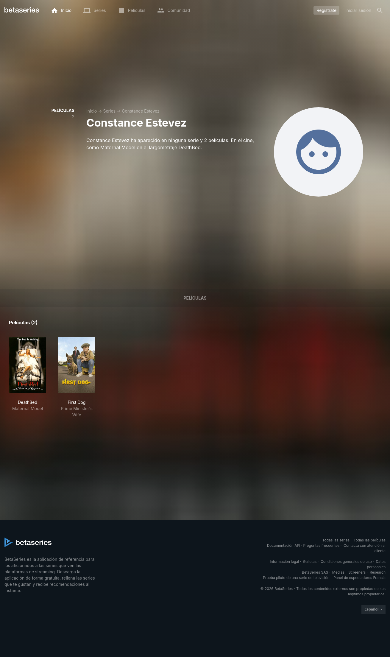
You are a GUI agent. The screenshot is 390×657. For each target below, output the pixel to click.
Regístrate (326, 10)
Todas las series (336, 540)
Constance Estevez (141, 110)
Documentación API (283, 545)
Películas (194, 298)
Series (109, 110)
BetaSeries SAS (315, 572)
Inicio (91, 110)
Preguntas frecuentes (321, 545)
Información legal (284, 561)
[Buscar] (380, 10)
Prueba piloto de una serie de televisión (296, 577)
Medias (338, 572)
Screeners (357, 572)
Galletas (310, 561)
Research (378, 572)
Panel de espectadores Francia (359, 577)
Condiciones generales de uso (346, 561)
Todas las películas (370, 540)
